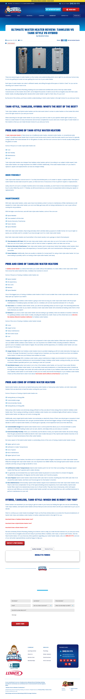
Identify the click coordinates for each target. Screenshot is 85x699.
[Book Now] (71, 10)
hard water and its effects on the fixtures (49, 374)
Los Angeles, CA (17, 3)
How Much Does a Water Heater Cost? (17, 527)
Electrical (29, 15)
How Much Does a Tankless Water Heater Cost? (20, 519)
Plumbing (8, 15)
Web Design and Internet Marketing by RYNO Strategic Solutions (20, 693)
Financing (77, 15)
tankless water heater (14, 269)
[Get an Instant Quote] (53, 10)
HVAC (18, 15)
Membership (53, 15)
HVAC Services (47, 660)
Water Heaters (11, 43)
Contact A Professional (15, 543)
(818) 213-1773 (75, 4)
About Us (30, 654)
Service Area (31, 657)
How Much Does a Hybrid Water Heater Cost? (19, 523)
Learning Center (32, 651)
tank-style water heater (14, 135)
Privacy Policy (41, 689)
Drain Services (47, 657)
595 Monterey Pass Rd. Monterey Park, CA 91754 (68, 655)
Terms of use (48, 689)
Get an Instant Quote (74, 40)
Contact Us (64, 15)
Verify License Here (74, 689)
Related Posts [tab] (49, 549)
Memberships (31, 660)
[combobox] (42, 605)
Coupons (41, 15)
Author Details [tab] (36, 549)
